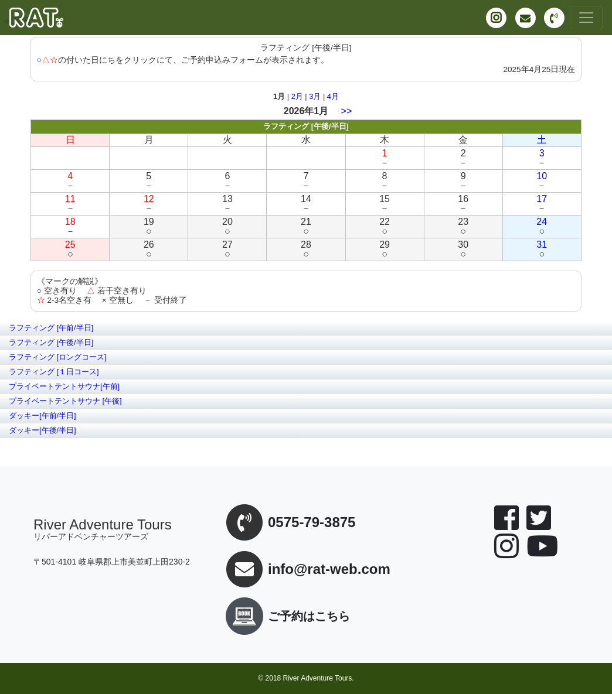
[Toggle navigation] (586, 17)
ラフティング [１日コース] (54, 371)
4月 (333, 96)
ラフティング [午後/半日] (51, 342)
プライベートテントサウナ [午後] (65, 400)
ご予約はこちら (285, 616)
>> (346, 111)
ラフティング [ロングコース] (58, 357)
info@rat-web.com (329, 569)
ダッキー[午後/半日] (42, 430)
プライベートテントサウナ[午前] (64, 386)
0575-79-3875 (311, 523)
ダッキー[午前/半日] (42, 415)
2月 (297, 96)
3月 (315, 96)
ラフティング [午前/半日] (51, 327)
